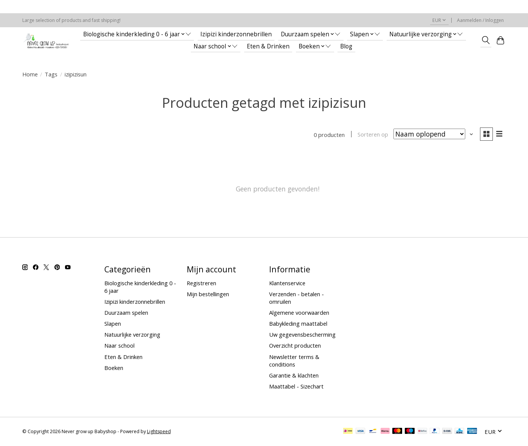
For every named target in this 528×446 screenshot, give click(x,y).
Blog (346, 46)
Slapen (112, 323)
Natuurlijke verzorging (132, 334)
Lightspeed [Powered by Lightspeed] (159, 432)
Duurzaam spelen (126, 312)
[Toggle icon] (485, 40)
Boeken (113, 367)
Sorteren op (373, 134)
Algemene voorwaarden (299, 312)
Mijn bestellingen (208, 294)
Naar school (119, 346)
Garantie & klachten (294, 375)
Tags (51, 74)
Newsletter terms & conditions (294, 360)
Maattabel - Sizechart (296, 386)
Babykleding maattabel (298, 323)
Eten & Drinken (268, 46)
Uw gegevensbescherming (302, 334)
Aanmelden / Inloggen (480, 20)
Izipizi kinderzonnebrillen (236, 34)
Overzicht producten (295, 346)
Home (30, 74)
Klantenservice (287, 283)
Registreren (201, 283)
